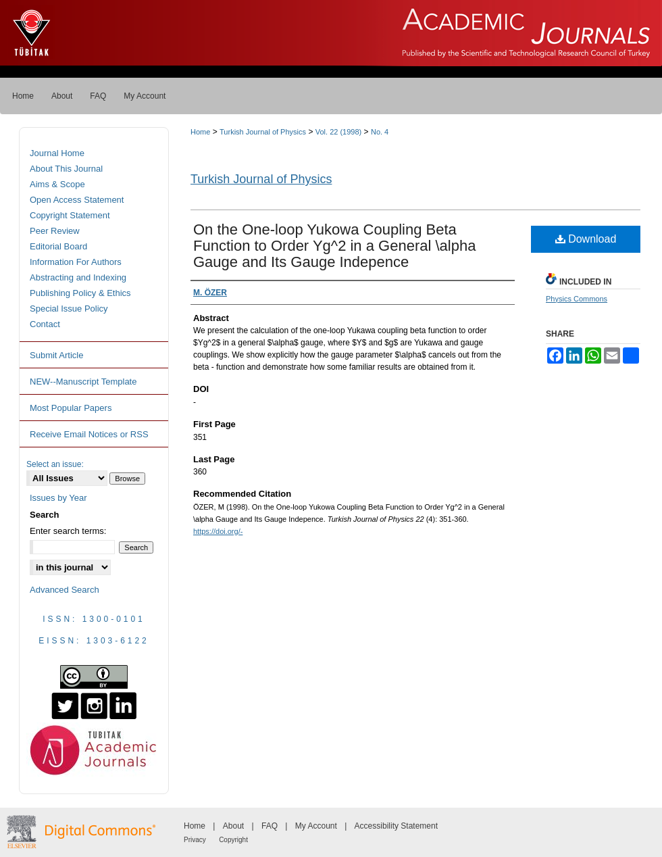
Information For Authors (76, 262)
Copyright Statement (70, 215)
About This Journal (66, 169)
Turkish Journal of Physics (263, 132)
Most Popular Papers (70, 408)
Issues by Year (58, 498)
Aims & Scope (57, 184)
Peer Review (55, 231)
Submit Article (56, 355)
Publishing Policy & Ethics (80, 293)
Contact (45, 324)
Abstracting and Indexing (78, 277)
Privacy (195, 839)
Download (586, 239)
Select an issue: (55, 464)
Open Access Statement (77, 200)
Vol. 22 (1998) (338, 132)
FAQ (269, 826)
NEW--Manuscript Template (83, 381)
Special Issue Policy (69, 308)
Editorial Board (58, 246)
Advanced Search (64, 590)
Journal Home (57, 153)
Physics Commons (576, 299)
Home (200, 132)
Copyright (233, 839)
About (233, 826)
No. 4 (379, 132)
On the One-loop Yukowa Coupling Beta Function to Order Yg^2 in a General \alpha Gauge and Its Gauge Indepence (334, 245)
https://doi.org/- (218, 531)
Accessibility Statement (396, 826)
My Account (316, 826)
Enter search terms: (68, 531)
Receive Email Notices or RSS (89, 434)
